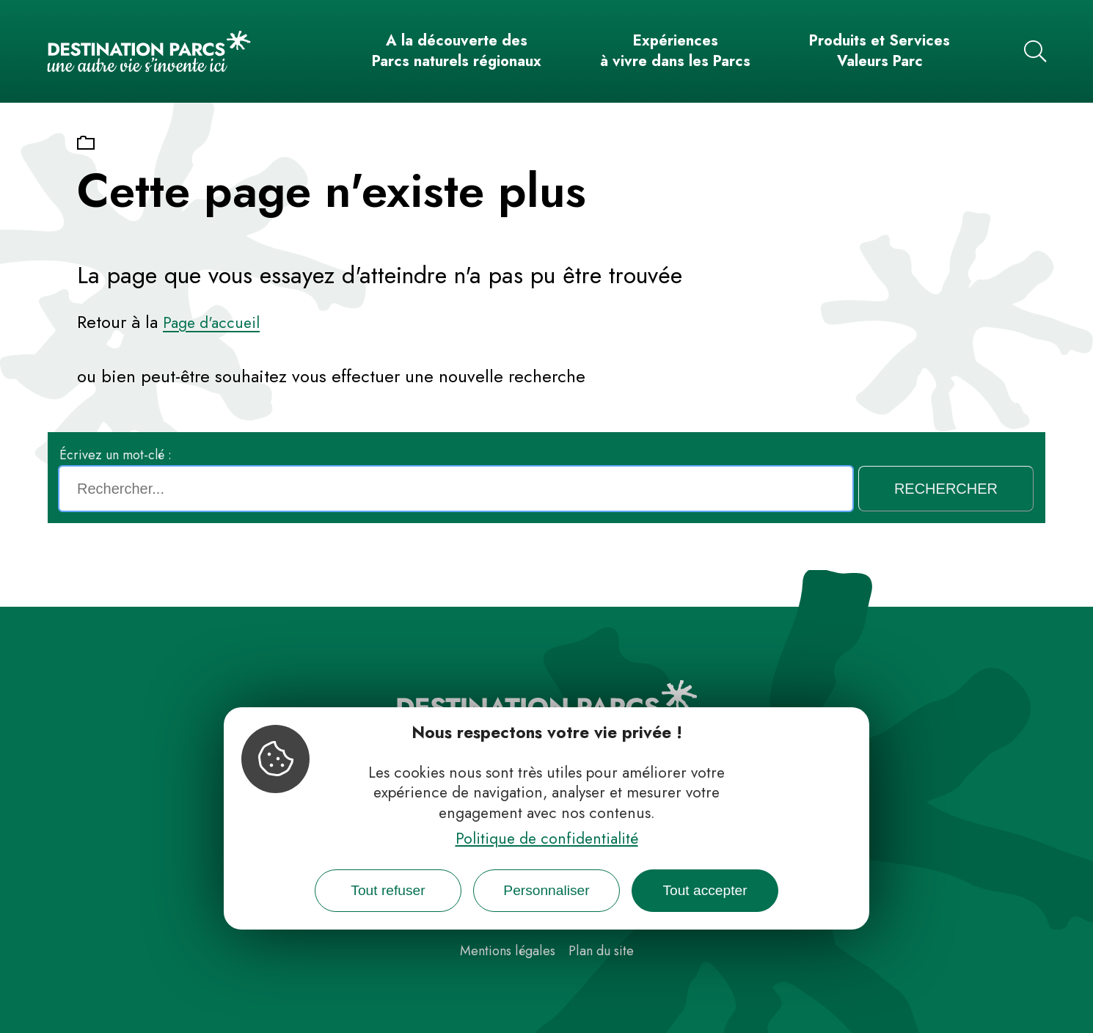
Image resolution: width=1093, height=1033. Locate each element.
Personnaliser (546, 890)
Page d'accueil (211, 323)
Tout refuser (388, 890)
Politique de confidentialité (547, 839)
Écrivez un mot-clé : (115, 454)
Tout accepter (704, 890)
